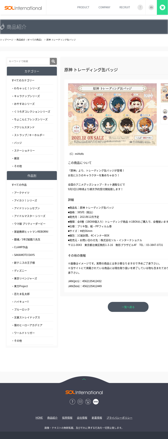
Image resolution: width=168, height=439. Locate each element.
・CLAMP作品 (19, 247)
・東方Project (19, 286)
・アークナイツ (20, 192)
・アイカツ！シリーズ (24, 200)
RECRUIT (124, 7)
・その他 (16, 166)
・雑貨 (15, 158)
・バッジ (16, 142)
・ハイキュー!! (20, 301)
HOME (39, 417)
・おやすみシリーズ (23, 104)
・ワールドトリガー (23, 333)
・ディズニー (19, 270)
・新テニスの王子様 (23, 262)
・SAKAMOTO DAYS (23, 255)
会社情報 (82, 417)
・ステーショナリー (23, 150)
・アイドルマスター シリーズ (28, 216)
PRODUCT (83, 7)
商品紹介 (52, 417)
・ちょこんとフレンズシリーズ (29, 119)
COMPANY (104, 7)
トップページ (6, 39)
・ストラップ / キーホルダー (28, 135)
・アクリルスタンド (23, 127)
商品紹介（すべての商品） (29, 39)
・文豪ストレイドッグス (25, 317)
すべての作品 (19, 184)
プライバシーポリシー (119, 417)
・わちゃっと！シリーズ (25, 88)
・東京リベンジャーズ (24, 278)
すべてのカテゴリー (22, 80)
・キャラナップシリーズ (25, 96)
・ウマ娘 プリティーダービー (28, 223)
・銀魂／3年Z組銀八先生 (25, 239)
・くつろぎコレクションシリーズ (30, 111)
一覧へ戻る (128, 307)
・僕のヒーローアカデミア (26, 325)
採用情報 (67, 417)
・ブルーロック (20, 309)
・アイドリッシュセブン (25, 208)
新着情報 (97, 417)
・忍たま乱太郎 (20, 294)
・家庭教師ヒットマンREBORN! (30, 231)
